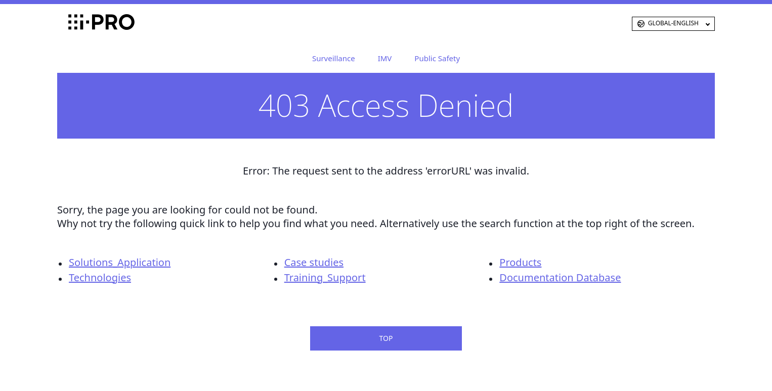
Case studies (314, 262)
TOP (386, 338)
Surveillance (333, 58)
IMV (385, 58)
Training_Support (325, 277)
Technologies (100, 277)
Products (520, 262)
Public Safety (437, 58)
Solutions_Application (119, 262)
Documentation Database (560, 277)
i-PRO (85, 24)
